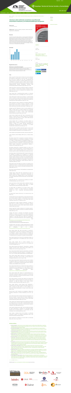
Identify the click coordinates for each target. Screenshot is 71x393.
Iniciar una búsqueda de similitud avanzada (21, 362)
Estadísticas (28, 12)
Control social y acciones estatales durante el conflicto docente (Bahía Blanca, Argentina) (31, 325)
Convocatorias (3, 12)
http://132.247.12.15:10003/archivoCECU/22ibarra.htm (18, 270)
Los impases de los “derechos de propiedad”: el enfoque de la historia (27, 352)
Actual (16, 12)
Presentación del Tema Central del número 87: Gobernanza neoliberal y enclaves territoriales (31, 341)
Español (51, 20)
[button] (38, 69)
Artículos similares (12, 323)
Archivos (19, 12)
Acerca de (11, 12)
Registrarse (58, 0)
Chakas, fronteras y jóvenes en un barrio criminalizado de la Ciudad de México (32, 328)
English (51, 18)
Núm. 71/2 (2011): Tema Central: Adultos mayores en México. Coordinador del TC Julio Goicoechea (41, 54)
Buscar (68, 12)
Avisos (24, 12)
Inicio (8, 12)
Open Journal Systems (53, 24)
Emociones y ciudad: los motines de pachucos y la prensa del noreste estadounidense (32, 331)
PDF (37, 44)
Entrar (62, 0)
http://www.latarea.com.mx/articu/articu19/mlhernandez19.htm (19, 228)
